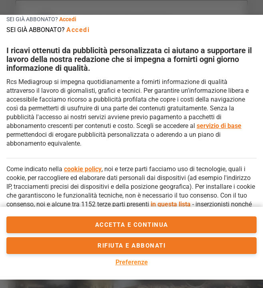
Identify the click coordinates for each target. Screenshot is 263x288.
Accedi (67, 19)
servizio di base (219, 126)
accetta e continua (131, 224)
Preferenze (132, 262)
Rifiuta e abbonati (131, 245)
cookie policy (83, 169)
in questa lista (171, 204)
